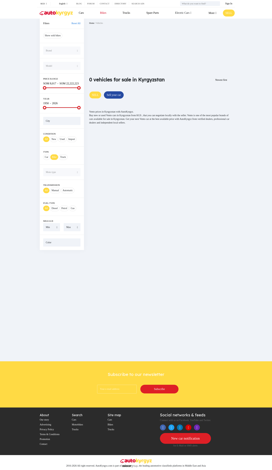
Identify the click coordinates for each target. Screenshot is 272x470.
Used (62, 139)
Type (46, 152)
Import (71, 139)
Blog (79, 3)
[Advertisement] (62, 305)
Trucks (126, 12)
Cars (81, 12)
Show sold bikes (53, 35)
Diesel (55, 208)
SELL (229, 12)
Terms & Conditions (50, 434)
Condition (49, 133)
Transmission (51, 185)
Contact (104, 3)
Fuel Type (49, 203)
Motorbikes (77, 424)
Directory (120, 3)
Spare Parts (152, 12)
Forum (91, 3)
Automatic (68, 190)
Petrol (64, 208)
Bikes (103, 12)
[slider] (44, 88)
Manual (55, 190)
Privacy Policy (47, 429)
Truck (63, 157)
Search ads (137, 3)
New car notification (185, 438)
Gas (73, 208)
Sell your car (114, 94)
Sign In (228, 3)
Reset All (75, 23)
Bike (54, 157)
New (54, 139)
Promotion (45, 439)
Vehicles (99, 23)
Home (91, 23)
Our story (44, 419)
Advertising (45, 424)
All (46, 139)
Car (46, 157)
